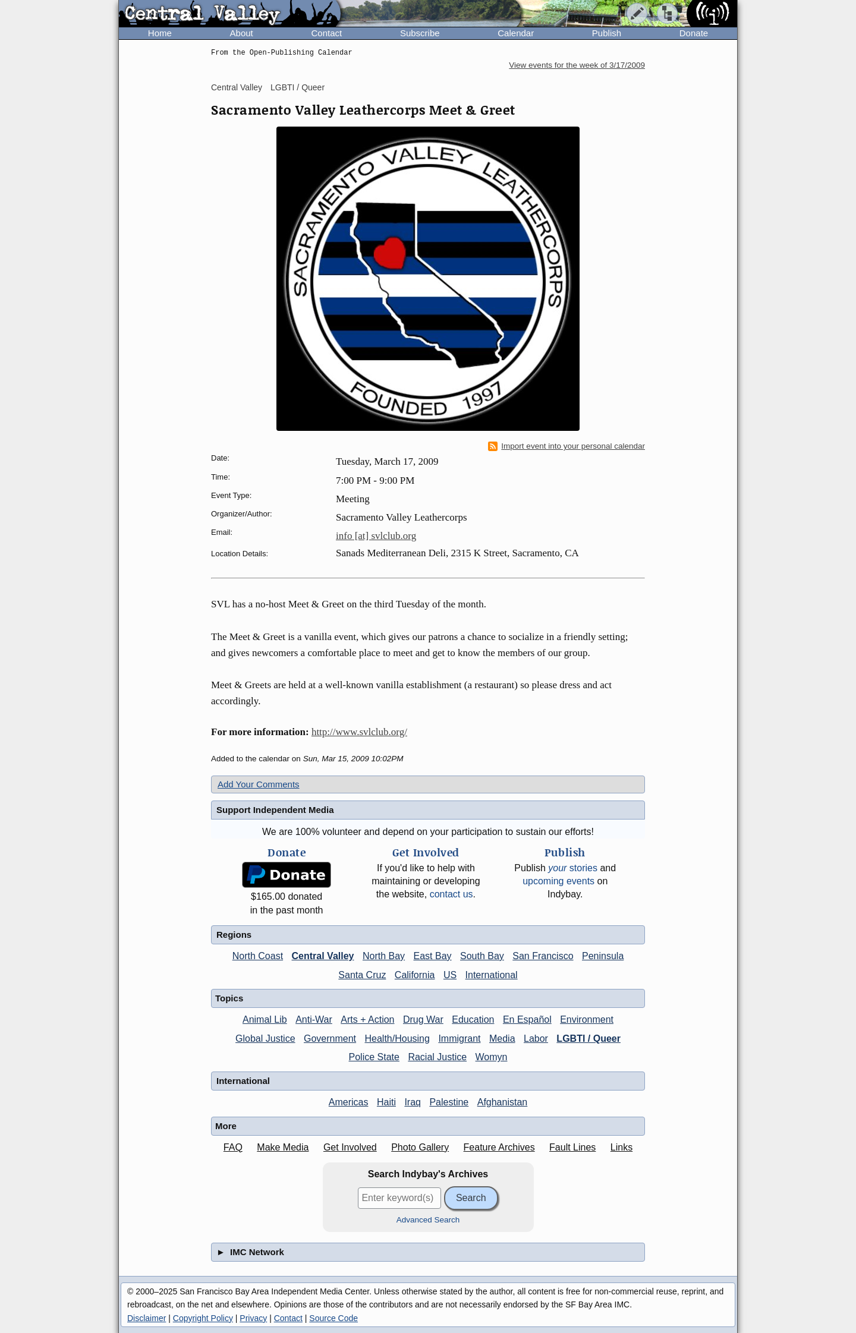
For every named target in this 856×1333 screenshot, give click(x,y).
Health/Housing (397, 1038)
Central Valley (236, 87)
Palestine (448, 1102)
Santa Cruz (362, 975)
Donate (693, 33)
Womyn (492, 1057)
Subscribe (420, 33)
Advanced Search (428, 1219)
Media (502, 1038)
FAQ (233, 1147)
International (491, 975)
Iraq (412, 1102)
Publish (606, 33)
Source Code (333, 1318)
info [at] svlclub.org (376, 535)
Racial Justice (437, 1057)
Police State (374, 1057)
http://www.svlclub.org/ (359, 732)
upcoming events (558, 881)
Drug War (423, 1019)
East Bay (433, 956)
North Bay (384, 956)
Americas (349, 1102)
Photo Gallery (420, 1147)
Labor (536, 1038)
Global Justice (265, 1038)
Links (621, 1147)
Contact (326, 33)
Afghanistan (502, 1102)
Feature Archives (499, 1147)
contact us (451, 894)
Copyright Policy (203, 1318)
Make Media (283, 1147)
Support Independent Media (275, 810)
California (415, 975)
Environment (586, 1019)
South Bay (482, 956)
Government (330, 1038)
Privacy (253, 1318)
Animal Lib (265, 1019)
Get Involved (350, 1147)
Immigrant (459, 1038)
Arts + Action (367, 1019)
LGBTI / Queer (297, 87)
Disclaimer (146, 1318)
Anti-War (313, 1019)
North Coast (257, 956)
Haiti (386, 1102)
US (450, 975)
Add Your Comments (259, 784)
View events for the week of (577, 65)
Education (473, 1019)
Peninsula (603, 956)
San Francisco (542, 956)
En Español (527, 1019)
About (241, 33)
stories (572, 868)
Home (160, 33)
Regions (233, 934)
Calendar (516, 33)
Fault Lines (572, 1147)
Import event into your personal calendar (566, 446)
